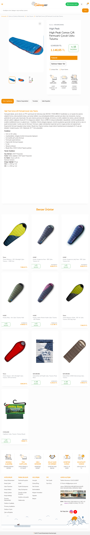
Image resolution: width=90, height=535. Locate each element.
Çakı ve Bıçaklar (8, 512)
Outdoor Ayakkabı (9, 503)
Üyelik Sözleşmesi (23, 486)
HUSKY (34, 257)
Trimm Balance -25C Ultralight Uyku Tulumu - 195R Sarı (13, 260)
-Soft (35, 533)
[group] (26, 46)
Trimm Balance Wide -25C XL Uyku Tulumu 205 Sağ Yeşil (73, 318)
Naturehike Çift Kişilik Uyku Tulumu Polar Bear (45, 377)
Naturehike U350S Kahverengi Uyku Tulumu (73, 377)
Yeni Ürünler (35, 486)
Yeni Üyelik (49, 480)
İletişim (34, 498)
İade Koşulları (46, 101)
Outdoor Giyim (8, 509)
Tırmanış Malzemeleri (7, 499)
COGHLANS (6, 432)
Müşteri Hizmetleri (37, 492)
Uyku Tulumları (8, 486)
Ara (85, 10)
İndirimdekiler (36, 489)
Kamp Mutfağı (8, 495)
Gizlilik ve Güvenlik (23, 497)
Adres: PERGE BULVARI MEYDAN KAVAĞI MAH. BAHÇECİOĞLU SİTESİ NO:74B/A (71, 487)
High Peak (54, 28)
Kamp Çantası (8, 492)
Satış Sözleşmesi (22, 489)
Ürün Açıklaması (7, 101)
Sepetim (34, 495)
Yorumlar (35, 101)
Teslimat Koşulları (23, 480)
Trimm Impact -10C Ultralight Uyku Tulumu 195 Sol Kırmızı (13, 377)
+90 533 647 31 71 (81, 466)
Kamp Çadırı (7, 483)
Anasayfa (3, 16)
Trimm (4, 257)
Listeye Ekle (53, 69)
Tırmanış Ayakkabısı (9, 506)
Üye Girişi (49, 483)
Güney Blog (35, 483)
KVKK (19, 483)
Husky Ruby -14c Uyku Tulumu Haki (13, 317)
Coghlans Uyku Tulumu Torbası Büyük (14, 434)
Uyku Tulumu (30, 16)
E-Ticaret (39, 533)
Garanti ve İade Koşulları (22, 493)
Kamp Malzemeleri (9, 480)
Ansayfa (34, 480)
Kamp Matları (7, 489)
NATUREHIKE (36, 374)
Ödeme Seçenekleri (22, 101)
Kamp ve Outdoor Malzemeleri (16, 16)
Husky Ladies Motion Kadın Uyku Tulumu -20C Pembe (45, 318)
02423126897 (75, 480)
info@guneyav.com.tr (71, 483)
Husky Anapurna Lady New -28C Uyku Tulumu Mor (74, 260)
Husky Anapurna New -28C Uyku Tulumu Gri (43, 260)
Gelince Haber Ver (58, 64)
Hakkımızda (21, 500)
